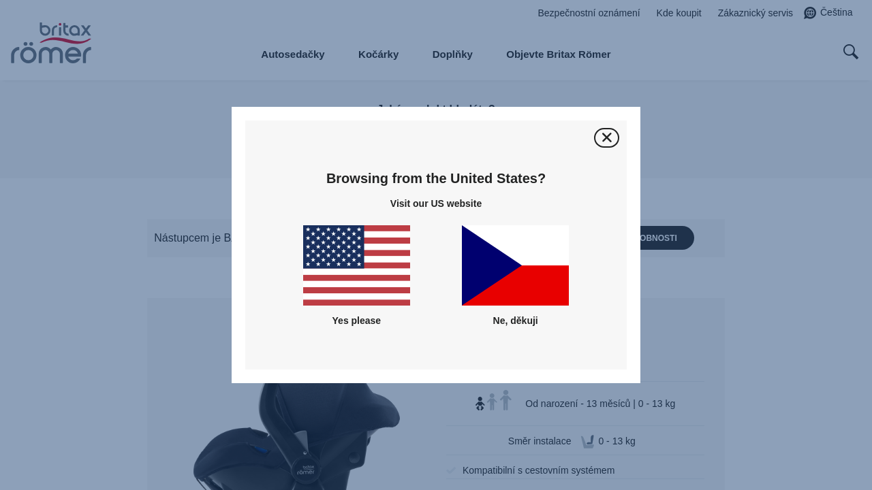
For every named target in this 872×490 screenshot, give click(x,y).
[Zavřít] (607, 138)
